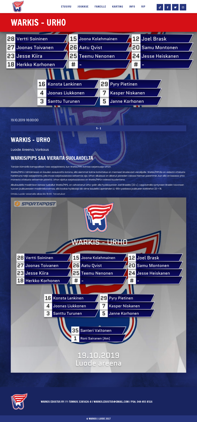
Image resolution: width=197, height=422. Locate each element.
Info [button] (132, 6)
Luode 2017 (105, 418)
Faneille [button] (100, 6)
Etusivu (66, 6)
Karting (117, 6)
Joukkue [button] (83, 6)
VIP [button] (143, 6)
